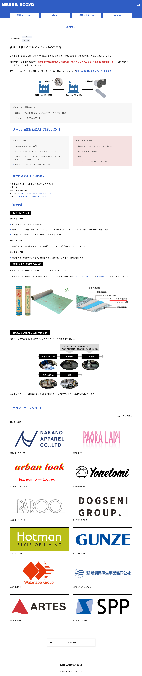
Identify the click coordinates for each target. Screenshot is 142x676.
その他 (117, 15)
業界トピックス (24, 15)
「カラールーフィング (83, 276)
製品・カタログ (86, 15)
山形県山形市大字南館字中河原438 (31, 196)
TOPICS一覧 (71, 642)
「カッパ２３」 (103, 276)
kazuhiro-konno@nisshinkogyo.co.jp (35, 193)
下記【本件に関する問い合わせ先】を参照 (94, 71)
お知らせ (55, 15)
